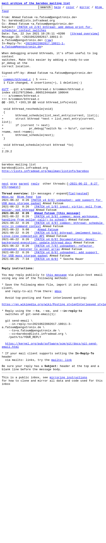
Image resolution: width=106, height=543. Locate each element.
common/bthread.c (17, 94)
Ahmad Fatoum (48, 273)
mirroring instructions (68, 448)
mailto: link (61, 428)
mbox (58, 346)
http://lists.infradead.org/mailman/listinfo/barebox (45, 204)
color (77, 8)
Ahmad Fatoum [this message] (57, 253)
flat (71, 230)
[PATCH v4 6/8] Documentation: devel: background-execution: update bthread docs (49, 287)
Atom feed (9, 13)
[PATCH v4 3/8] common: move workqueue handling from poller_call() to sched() (50, 259)
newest (14, 222)
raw (6, 47)
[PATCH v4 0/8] (46, 308)
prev (13, 218)
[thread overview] (84, 39)
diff (5, 106)
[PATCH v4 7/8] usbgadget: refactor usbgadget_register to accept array (48, 295)
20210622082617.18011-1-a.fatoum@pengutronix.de (33, 53)
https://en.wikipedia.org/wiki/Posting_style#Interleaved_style (54, 362)
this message (56, 326)
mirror (92, 8)
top (38, 234)
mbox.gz (8, 234)
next (5, 218)
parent (24, 218)
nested (82, 230)
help (64, 8)
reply (35, 218)
